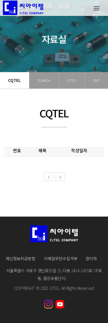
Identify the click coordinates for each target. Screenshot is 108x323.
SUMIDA (44, 80)
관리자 (91, 258)
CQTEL (14, 80)
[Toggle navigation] (96, 8)
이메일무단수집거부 (60, 258)
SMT (96, 80)
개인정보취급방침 (20, 258)
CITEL (71, 80)
